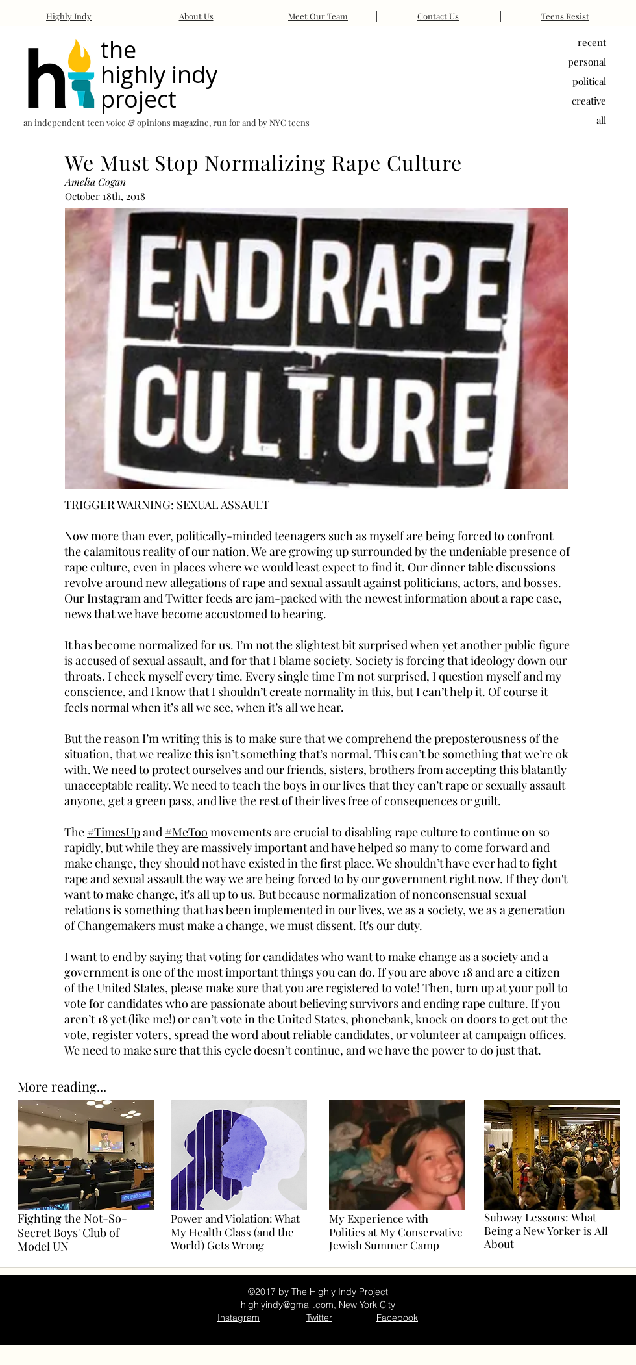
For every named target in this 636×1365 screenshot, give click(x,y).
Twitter (319, 1317)
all (601, 120)
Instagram (238, 1317)
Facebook (397, 1317)
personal (587, 61)
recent (592, 42)
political (589, 81)
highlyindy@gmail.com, (288, 1304)
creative (589, 100)
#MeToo (186, 832)
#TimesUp (113, 832)
